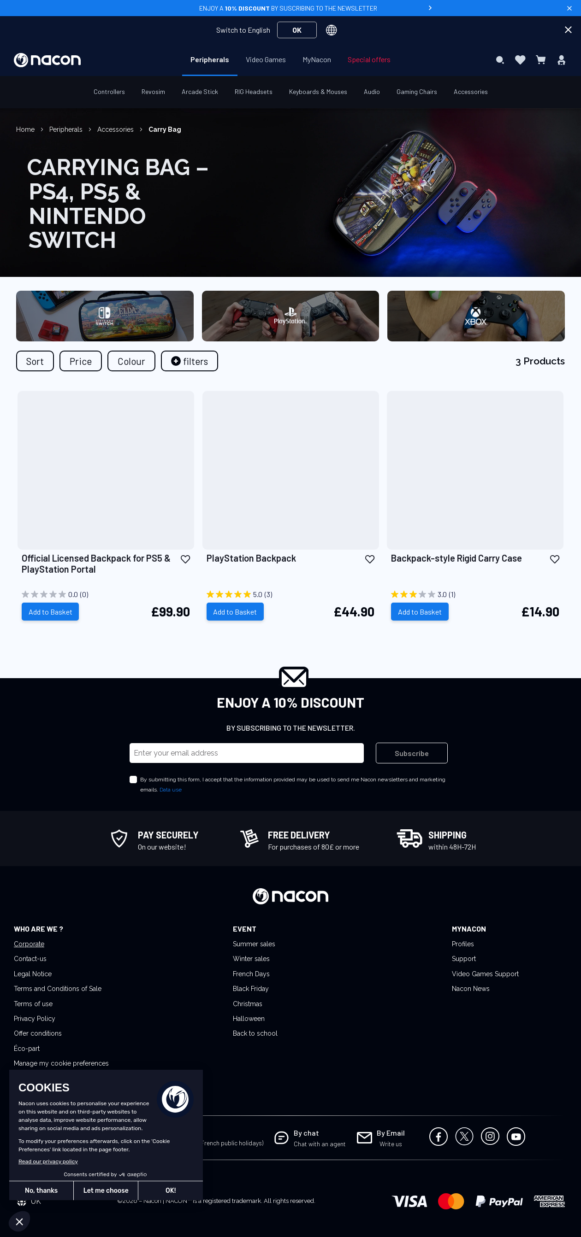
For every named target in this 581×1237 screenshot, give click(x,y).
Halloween (249, 1018)
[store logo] (47, 60)
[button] (185, 558)
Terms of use (33, 1004)
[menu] (290, 60)
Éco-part (27, 1048)
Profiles (463, 944)
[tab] (189, 361)
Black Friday (251, 988)
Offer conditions (38, 1033)
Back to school (255, 1033)
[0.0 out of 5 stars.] (106, 594)
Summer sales (254, 944)
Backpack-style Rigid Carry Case (456, 557)
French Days (251, 974)
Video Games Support (485, 974)
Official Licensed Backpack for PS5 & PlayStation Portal (96, 563)
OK (297, 29)
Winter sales (251, 958)
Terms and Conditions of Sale (57, 988)
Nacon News (471, 988)
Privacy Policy (34, 1018)
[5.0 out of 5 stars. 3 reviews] (291, 594)
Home (26, 129)
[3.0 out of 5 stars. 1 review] (475, 594)
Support (464, 958)
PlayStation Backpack (251, 557)
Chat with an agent (320, 1144)
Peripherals (66, 129)
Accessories (116, 129)
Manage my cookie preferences (61, 1063)
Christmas (247, 1004)
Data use (171, 789)
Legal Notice (33, 974)
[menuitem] (209, 59)
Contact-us (30, 958)
